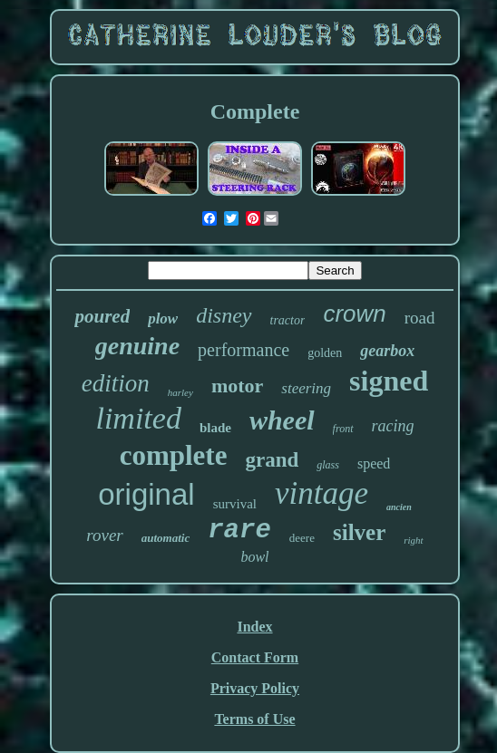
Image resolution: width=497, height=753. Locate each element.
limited (137, 418)
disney (223, 315)
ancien (399, 507)
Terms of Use (254, 719)
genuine (137, 346)
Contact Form (254, 657)
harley (180, 392)
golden (324, 353)
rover (104, 535)
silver (359, 532)
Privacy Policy (254, 688)
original (146, 494)
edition (116, 383)
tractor (288, 320)
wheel (282, 420)
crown (354, 313)
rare (239, 530)
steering (306, 388)
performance (243, 350)
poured (102, 316)
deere (302, 538)
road (419, 317)
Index (254, 626)
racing (393, 426)
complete (174, 455)
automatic (165, 538)
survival (235, 504)
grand (271, 460)
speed (373, 463)
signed (388, 380)
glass (328, 465)
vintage (321, 493)
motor (237, 385)
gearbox (387, 351)
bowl (254, 557)
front (343, 428)
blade (215, 427)
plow (163, 318)
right (413, 540)
